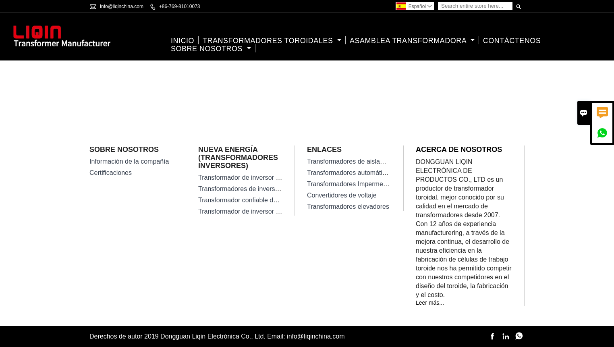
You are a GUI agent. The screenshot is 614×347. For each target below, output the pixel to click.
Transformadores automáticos (349, 172)
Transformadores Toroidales (272, 41)
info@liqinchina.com (121, 6)
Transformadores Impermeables (352, 184)
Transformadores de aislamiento (353, 161)
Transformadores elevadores (348, 206)
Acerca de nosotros (459, 149)
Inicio (182, 41)
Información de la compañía (129, 161)
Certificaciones (110, 172)
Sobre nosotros (211, 49)
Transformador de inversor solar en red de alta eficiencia (279, 177)
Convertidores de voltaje (342, 195)
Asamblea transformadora (412, 41)
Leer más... (430, 302)
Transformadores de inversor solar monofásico (264, 188)
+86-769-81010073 (179, 6)
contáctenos (512, 41)
